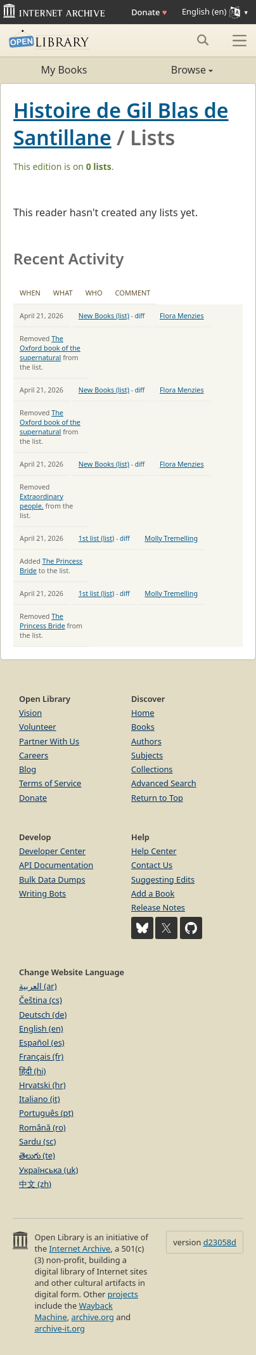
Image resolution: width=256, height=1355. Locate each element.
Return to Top (157, 797)
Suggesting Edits (163, 879)
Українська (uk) (48, 1170)
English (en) (41, 1028)
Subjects (147, 755)
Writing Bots (42, 893)
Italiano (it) (39, 1099)
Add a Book (152, 893)
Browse (170, 70)
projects (123, 1294)
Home (142, 712)
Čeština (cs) (40, 1000)
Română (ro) (42, 1127)
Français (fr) (41, 1056)
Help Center (154, 851)
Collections (152, 769)
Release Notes (158, 907)
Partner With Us (49, 741)
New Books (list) (104, 315)
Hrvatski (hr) (42, 1085)
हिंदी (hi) (32, 1071)
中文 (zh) (35, 1184)
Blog (27, 769)
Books (143, 726)
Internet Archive (80, 1248)
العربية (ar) (37, 986)
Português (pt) (46, 1112)
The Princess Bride (42, 620)
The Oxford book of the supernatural (50, 348)
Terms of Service (50, 783)
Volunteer (37, 726)
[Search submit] (202, 40)
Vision (30, 712)
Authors (146, 741)
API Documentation (56, 865)
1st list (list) (97, 538)
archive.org (92, 1317)
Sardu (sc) (37, 1141)
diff (140, 315)
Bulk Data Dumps (52, 879)
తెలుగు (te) (37, 1155)
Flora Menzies (182, 315)
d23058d (219, 1242)
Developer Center (52, 851)
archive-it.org (59, 1328)
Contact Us (151, 865)
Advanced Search (163, 783)
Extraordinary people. (41, 500)
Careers (33, 755)
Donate (149, 12)
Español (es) (42, 1042)
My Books (64, 70)
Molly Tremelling (171, 538)
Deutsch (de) (43, 1014)
